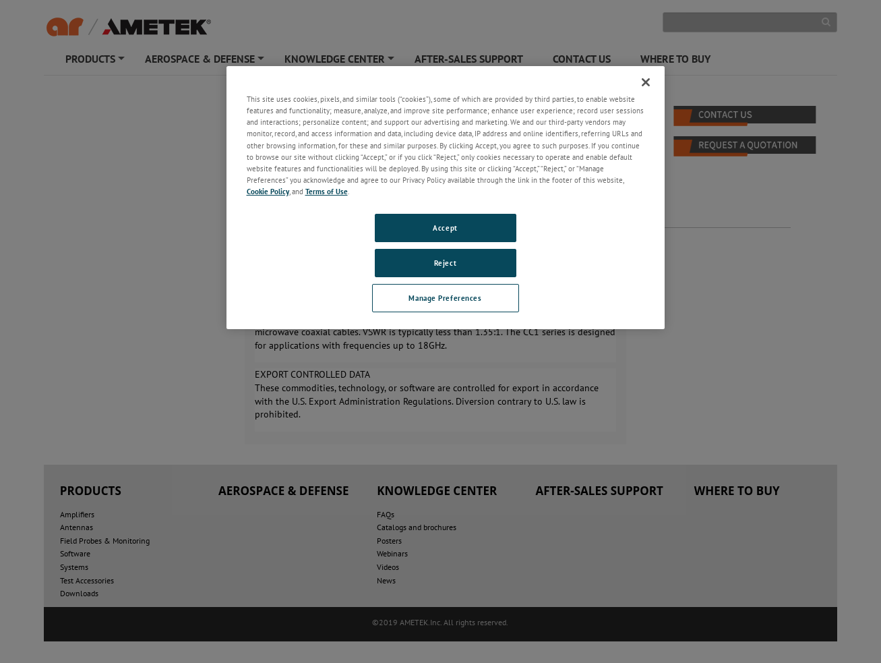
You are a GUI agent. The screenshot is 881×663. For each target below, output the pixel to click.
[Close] (646, 82)
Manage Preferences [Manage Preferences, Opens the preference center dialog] (444, 298)
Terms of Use (326, 191)
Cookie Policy (268, 191)
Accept (445, 228)
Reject (445, 263)
